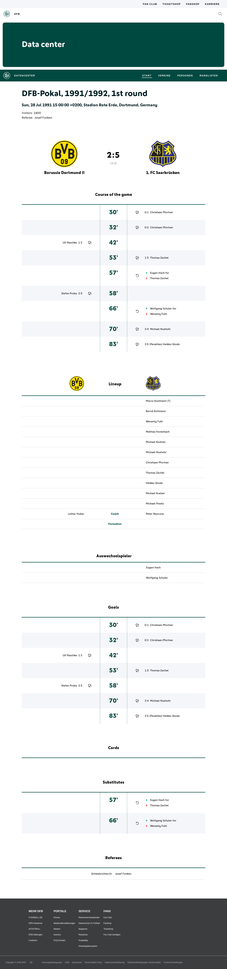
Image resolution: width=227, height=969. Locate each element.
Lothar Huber (76, 514)
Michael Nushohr (160, 329)
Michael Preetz (155, 503)
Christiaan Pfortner (161, 212)
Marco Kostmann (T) (158, 401)
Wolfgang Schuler (161, 308)
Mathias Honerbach (158, 431)
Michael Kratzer (155, 493)
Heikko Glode (171, 344)
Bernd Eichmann (156, 411)
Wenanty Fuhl (158, 314)
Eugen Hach (157, 273)
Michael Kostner (156, 442)
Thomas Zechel (159, 257)
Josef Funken (43, 117)
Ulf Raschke (70, 242)
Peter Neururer (155, 514)
